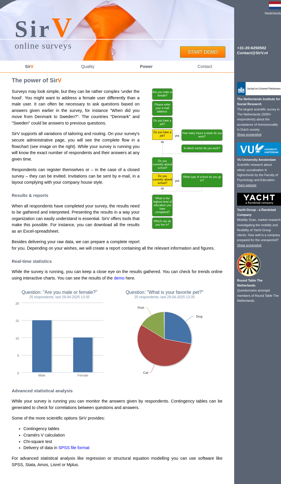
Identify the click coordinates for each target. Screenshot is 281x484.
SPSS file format (74, 447)
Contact (205, 66)
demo (119, 278)
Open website (246, 185)
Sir (44, 29)
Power (146, 66)
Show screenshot (249, 134)
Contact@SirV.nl (252, 53)
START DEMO (203, 52)
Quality (88, 66)
